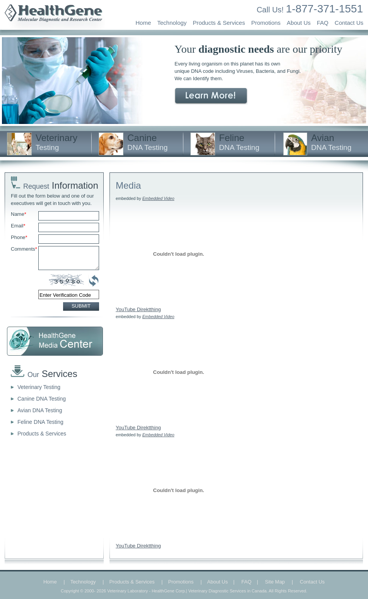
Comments (24, 249)
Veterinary (56, 142)
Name (18, 214)
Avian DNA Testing (39, 410)
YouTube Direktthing (138, 309)
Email (18, 226)
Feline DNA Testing (40, 422)
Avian (331, 142)
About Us (299, 22)
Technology (172, 22)
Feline (239, 142)
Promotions (266, 22)
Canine (147, 142)
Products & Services (219, 22)
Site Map (275, 582)
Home (143, 22)
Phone (19, 237)
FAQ (323, 22)
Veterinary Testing (38, 387)
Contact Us (349, 22)
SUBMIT (81, 306)
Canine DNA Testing (41, 399)
